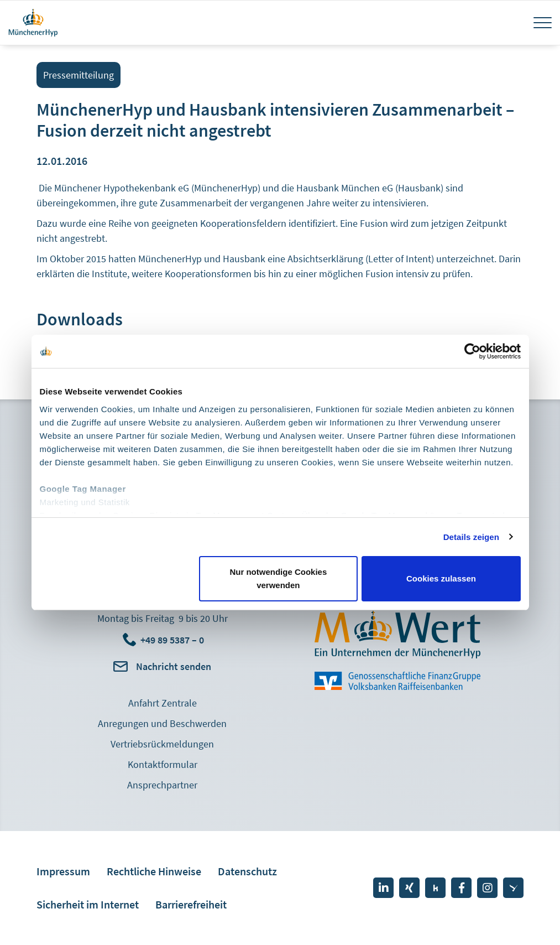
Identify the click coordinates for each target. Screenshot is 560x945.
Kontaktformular (162, 764)
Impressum (63, 871)
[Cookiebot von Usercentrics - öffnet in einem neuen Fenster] (472, 351)
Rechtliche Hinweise (154, 871)
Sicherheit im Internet (87, 904)
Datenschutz (247, 871)
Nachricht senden (173, 666)
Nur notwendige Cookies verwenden (278, 578)
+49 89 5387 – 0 (172, 640)
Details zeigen (471, 537)
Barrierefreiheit (191, 904)
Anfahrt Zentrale (162, 703)
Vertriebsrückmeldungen (162, 744)
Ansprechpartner (162, 784)
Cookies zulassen (441, 578)
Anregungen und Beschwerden (162, 723)
